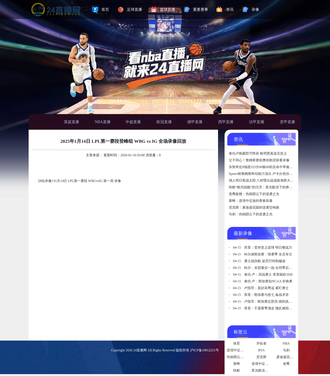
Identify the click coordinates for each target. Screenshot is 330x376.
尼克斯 (261, 357)
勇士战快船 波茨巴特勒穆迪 (259, 261)
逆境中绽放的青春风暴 (268, 363)
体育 (236, 343)
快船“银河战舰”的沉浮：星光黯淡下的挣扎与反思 (265, 187)
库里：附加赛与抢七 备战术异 (261, 294)
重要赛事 (200, 9)
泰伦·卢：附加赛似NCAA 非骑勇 (262, 281)
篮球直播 (167, 9)
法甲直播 (256, 122)
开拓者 (261, 343)
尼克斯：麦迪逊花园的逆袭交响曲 (254, 207)
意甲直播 (287, 122)
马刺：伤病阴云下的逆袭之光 (251, 214)
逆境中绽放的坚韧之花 (243, 350)
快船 (236, 370)
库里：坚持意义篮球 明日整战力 (262, 247)
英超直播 (71, 122)
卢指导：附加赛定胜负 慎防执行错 (264, 301)
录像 (255, 9)
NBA (286, 343)
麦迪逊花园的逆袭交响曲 (294, 357)
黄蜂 (236, 363)
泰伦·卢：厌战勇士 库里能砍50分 (263, 274)
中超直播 (133, 122)
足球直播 (134, 9)
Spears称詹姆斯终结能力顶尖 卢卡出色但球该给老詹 (267, 173)
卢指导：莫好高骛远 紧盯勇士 (261, 288)
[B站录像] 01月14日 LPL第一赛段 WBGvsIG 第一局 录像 (79, 181)
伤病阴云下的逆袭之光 (243, 357)
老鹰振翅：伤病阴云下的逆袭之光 (254, 194)
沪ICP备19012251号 (204, 350)
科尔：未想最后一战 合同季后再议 (264, 268)
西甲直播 (225, 122)
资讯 (230, 9)
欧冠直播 (164, 122)
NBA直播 (102, 122)
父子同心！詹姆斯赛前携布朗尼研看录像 (259, 160)
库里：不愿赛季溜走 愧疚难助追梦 (264, 308)
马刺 (286, 350)
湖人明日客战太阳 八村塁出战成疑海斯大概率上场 (266, 180)
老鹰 (286, 363)
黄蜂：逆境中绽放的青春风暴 (251, 200)
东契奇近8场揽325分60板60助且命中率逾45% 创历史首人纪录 (274, 167)
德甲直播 (194, 122)
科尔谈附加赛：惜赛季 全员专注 (262, 254)
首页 (105, 9)
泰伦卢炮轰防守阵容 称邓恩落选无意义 (258, 153)
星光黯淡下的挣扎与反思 (270, 370)
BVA (261, 350)
